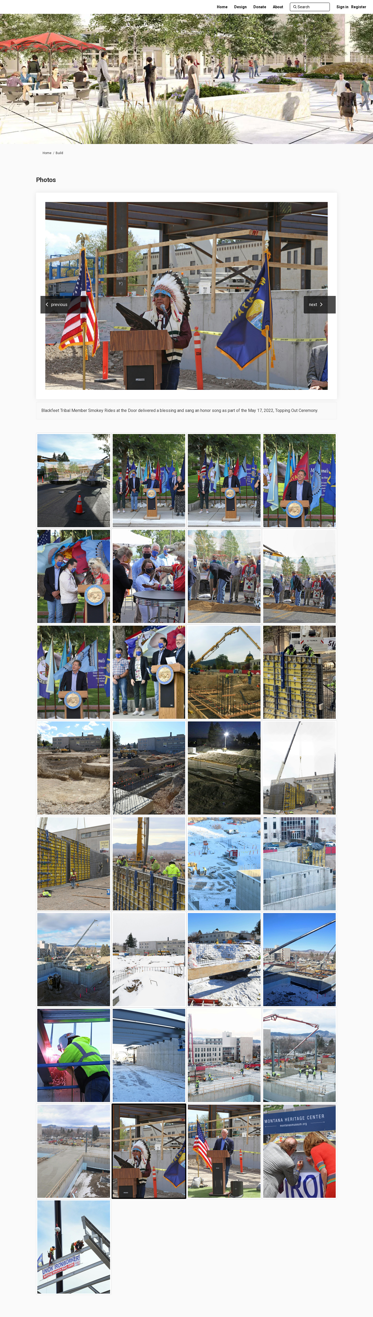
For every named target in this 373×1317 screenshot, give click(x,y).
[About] (278, 7)
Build (59, 153)
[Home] (222, 7)
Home (47, 153)
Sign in (342, 7)
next (313, 304)
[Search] (310, 7)
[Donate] (259, 7)
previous (59, 304)
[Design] (240, 7)
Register (358, 7)
